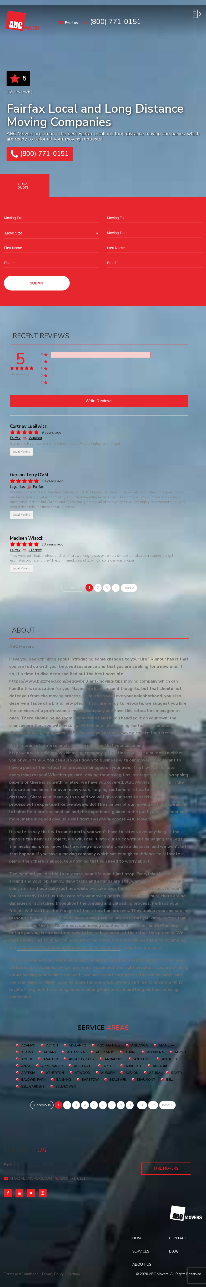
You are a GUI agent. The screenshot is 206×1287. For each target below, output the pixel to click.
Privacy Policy (53, 1274)
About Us (142, 1264)
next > (129, 587)
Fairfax (15, 438)
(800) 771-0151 (40, 154)
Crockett (35, 550)
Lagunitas (17, 486)
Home (137, 1238)
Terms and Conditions (21, 1274)
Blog (174, 1251)
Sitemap (73, 1274)
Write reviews (99, 401)
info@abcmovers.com (28, 1178)
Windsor (35, 438)
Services (140, 1251)
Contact (178, 1238)
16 (142, 1105)
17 (153, 1105)
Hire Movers (166, 1168)
